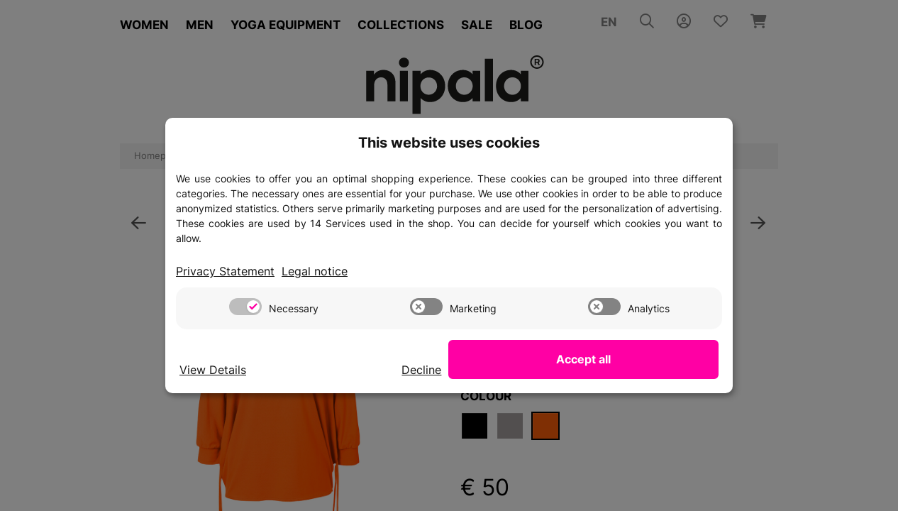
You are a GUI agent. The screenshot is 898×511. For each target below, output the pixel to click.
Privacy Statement (228, 271)
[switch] (245, 307)
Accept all (648, 360)
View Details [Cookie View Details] (214, 370)
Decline (549, 370)
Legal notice (322, 271)
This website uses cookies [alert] (449, 141)
